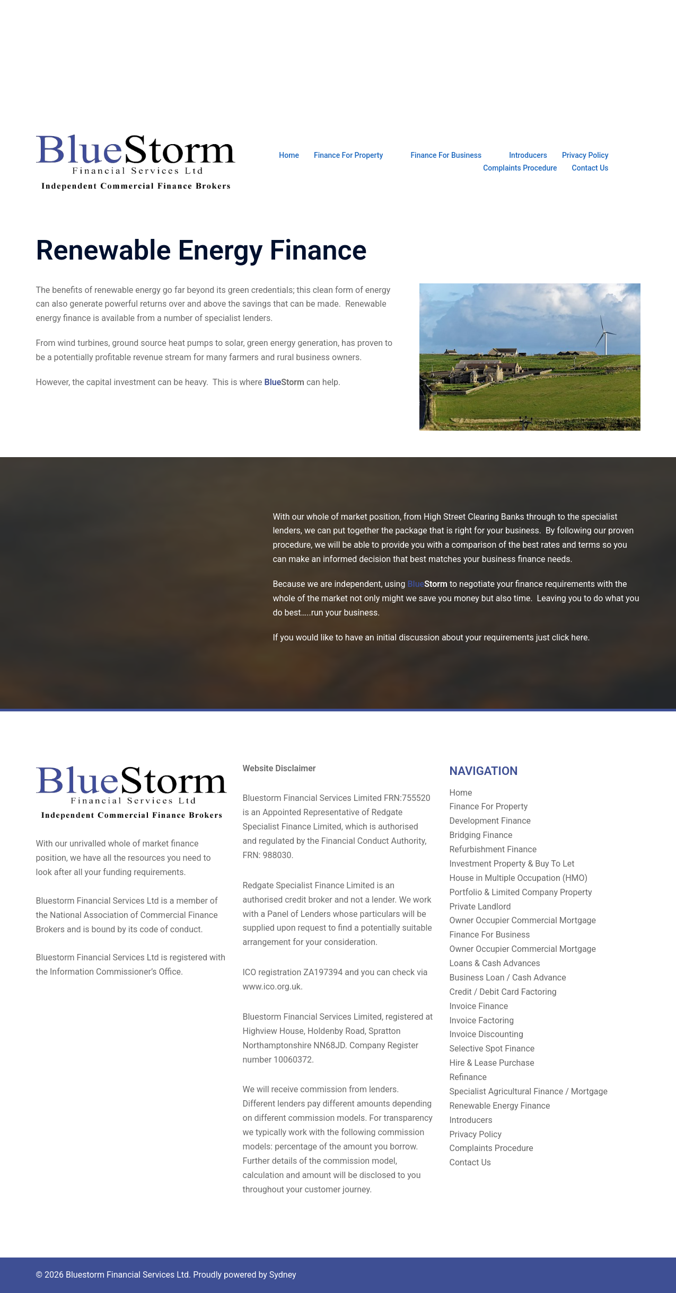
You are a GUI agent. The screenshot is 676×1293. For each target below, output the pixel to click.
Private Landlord (480, 907)
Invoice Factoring (482, 1020)
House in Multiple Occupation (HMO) (519, 878)
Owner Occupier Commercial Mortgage (523, 920)
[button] (636, 161)
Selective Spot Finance (492, 1049)
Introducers (528, 155)
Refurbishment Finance (493, 849)
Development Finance (490, 821)
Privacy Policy (585, 155)
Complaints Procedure (520, 168)
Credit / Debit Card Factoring (503, 992)
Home (289, 155)
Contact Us (590, 168)
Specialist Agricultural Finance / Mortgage (529, 1091)
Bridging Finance (481, 835)
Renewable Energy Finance (500, 1106)
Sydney (282, 1275)
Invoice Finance (479, 1006)
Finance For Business (445, 155)
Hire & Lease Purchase (492, 1063)
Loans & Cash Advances (495, 963)
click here (570, 637)
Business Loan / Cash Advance (508, 978)
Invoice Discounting (486, 1034)
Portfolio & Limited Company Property (521, 892)
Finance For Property (348, 155)
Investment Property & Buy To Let (512, 864)
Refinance (468, 1077)
